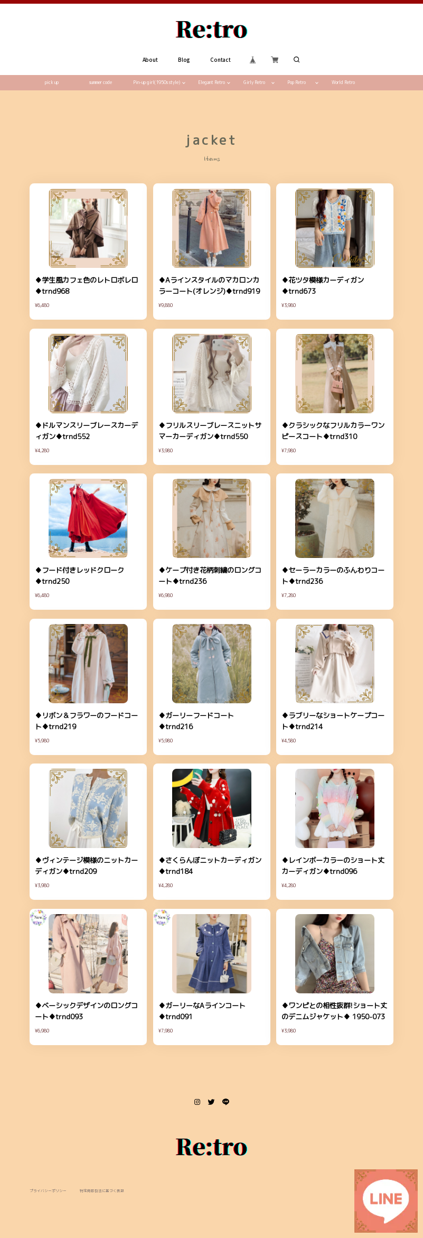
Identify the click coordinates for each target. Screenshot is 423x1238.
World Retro (343, 82)
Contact (220, 59)
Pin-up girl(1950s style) (156, 82)
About (149, 59)
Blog (184, 59)
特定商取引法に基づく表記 (102, 1191)
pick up (52, 82)
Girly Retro (254, 82)
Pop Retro (296, 82)
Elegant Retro (211, 82)
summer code (100, 82)
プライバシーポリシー (48, 1191)
